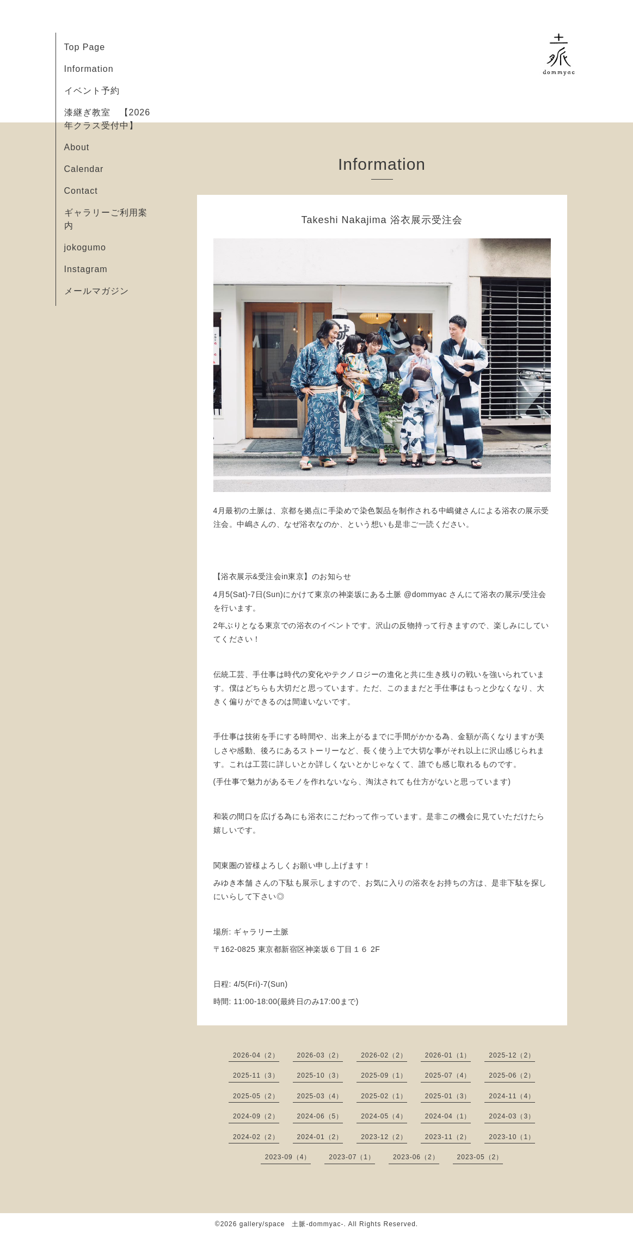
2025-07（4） (448, 1075)
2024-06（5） (320, 1116)
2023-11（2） (448, 1137)
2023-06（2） (416, 1157)
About (77, 147)
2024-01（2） (320, 1137)
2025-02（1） (384, 1096)
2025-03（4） (320, 1096)
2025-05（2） (256, 1096)
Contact (81, 190)
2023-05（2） (480, 1157)
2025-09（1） (384, 1075)
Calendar (84, 169)
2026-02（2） (384, 1055)
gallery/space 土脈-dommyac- (291, 1224)
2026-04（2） (256, 1055)
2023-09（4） (288, 1157)
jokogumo (85, 247)
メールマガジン (96, 291)
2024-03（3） (512, 1116)
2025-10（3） (320, 1075)
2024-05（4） (384, 1116)
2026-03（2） (320, 1055)
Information (89, 68)
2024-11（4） (512, 1096)
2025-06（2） (512, 1075)
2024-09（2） (256, 1116)
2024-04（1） (448, 1116)
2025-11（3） (256, 1075)
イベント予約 (92, 90)
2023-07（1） (352, 1157)
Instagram (86, 269)
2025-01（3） (448, 1096)
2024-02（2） (256, 1137)
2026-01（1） (448, 1055)
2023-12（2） (384, 1137)
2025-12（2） (512, 1055)
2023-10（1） (512, 1137)
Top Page (85, 47)
